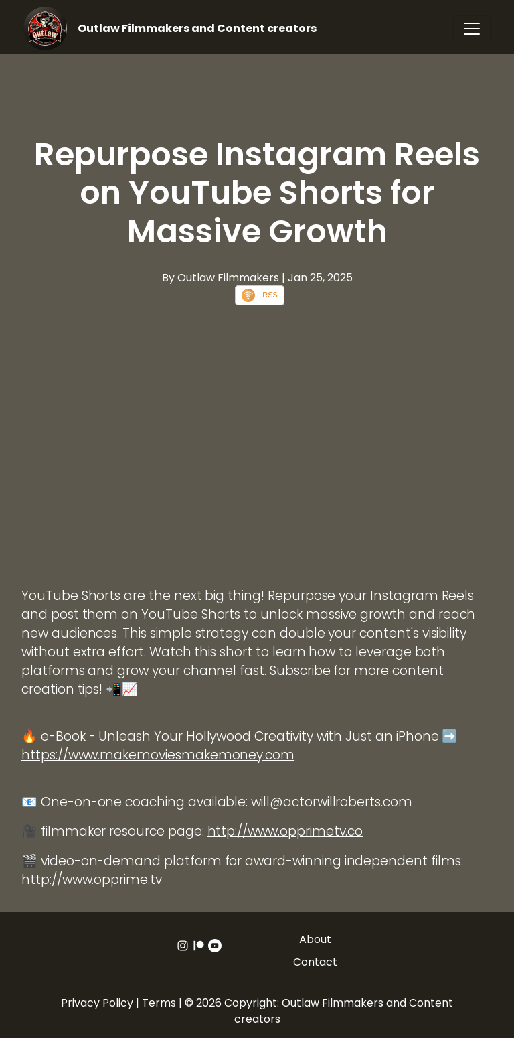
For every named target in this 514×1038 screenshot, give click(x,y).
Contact (315, 962)
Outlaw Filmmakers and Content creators (197, 28)
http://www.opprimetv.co (285, 831)
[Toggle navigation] (472, 28)
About (315, 939)
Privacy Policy (97, 1003)
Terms (159, 1003)
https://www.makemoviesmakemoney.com (157, 755)
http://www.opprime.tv (91, 880)
